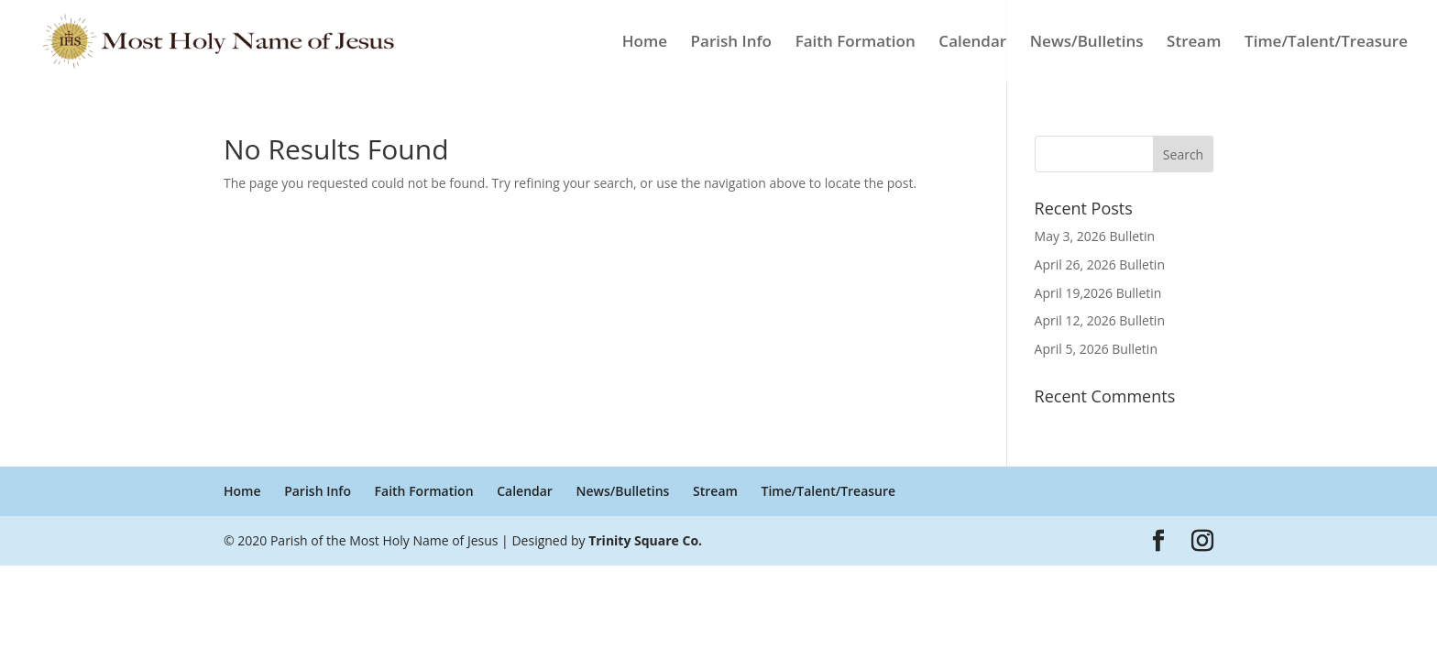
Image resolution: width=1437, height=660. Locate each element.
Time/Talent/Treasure (1326, 43)
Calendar (972, 43)
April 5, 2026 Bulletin (1096, 349)
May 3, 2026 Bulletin (1095, 236)
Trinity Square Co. (645, 540)
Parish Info (731, 43)
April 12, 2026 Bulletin (1100, 320)
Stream (1194, 43)
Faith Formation (855, 43)
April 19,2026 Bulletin (1098, 293)
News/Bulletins (1087, 43)
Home (644, 43)
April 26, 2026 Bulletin (1100, 264)
